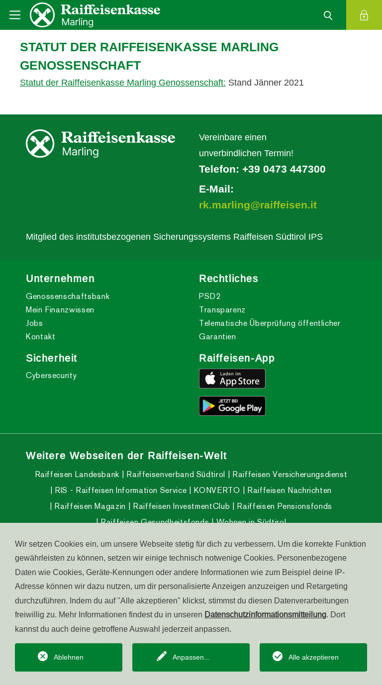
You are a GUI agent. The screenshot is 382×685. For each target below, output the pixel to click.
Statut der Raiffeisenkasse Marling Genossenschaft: (123, 82)
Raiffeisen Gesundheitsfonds (153, 522)
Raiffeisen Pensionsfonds (283, 506)
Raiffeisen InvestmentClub (180, 506)
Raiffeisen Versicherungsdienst (289, 474)
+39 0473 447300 (284, 169)
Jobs (34, 323)
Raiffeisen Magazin (89, 506)
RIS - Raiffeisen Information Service (120, 490)
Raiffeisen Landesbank (77, 474)
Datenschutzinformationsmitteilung (265, 614)
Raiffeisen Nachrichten (288, 490)
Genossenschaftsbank (67, 296)
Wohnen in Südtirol (250, 522)
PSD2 (210, 296)
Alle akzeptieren (313, 657)
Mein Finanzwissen (60, 309)
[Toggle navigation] (15, 15)
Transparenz (222, 309)
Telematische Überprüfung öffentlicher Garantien (270, 329)
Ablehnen (69, 657)
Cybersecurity (51, 375)
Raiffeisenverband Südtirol (174, 474)
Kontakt (40, 336)
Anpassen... (191, 657)
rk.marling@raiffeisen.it (258, 205)
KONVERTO (215, 490)
